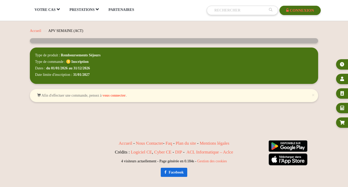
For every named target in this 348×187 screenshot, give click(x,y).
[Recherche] (240, 10)
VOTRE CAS (47, 10)
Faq (168, 143)
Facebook (174, 172)
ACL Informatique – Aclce (209, 152)
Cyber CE (163, 152)
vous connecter (114, 95)
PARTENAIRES (121, 10)
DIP (178, 152)
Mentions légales (214, 143)
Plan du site (186, 143)
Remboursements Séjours (81, 55)
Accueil (35, 31)
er (161, 143)
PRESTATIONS (84, 10)
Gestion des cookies (212, 161)
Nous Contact (148, 143)
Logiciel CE (141, 152)
